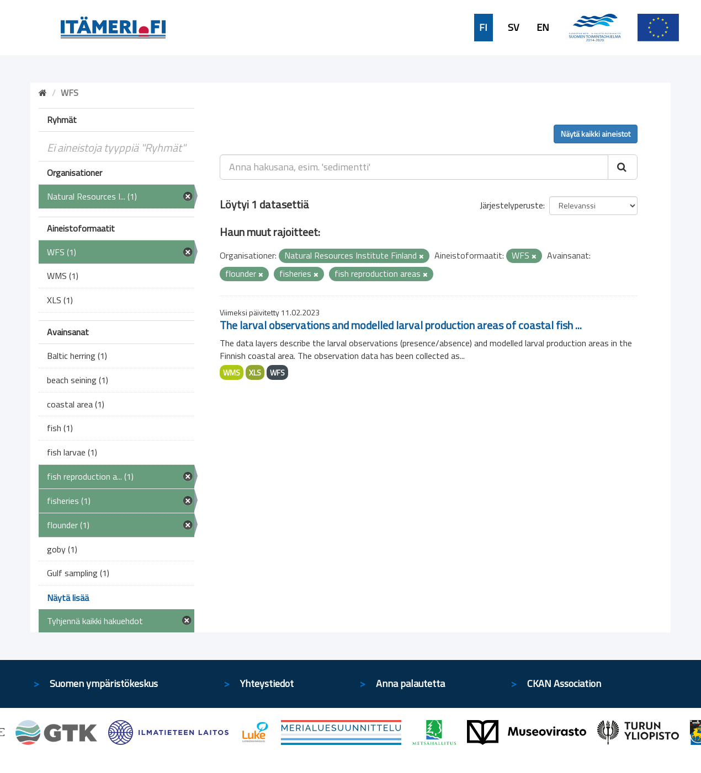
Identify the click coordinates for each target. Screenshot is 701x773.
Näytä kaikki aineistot (595, 133)
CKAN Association (564, 683)
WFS (277, 372)
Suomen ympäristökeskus (104, 683)
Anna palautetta (410, 683)
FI (483, 27)
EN (543, 27)
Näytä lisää (68, 597)
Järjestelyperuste (511, 205)
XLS (255, 372)
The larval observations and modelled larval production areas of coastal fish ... (401, 325)
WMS (231, 372)
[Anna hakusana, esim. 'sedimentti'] (414, 167)
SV (513, 27)
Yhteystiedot (267, 683)
